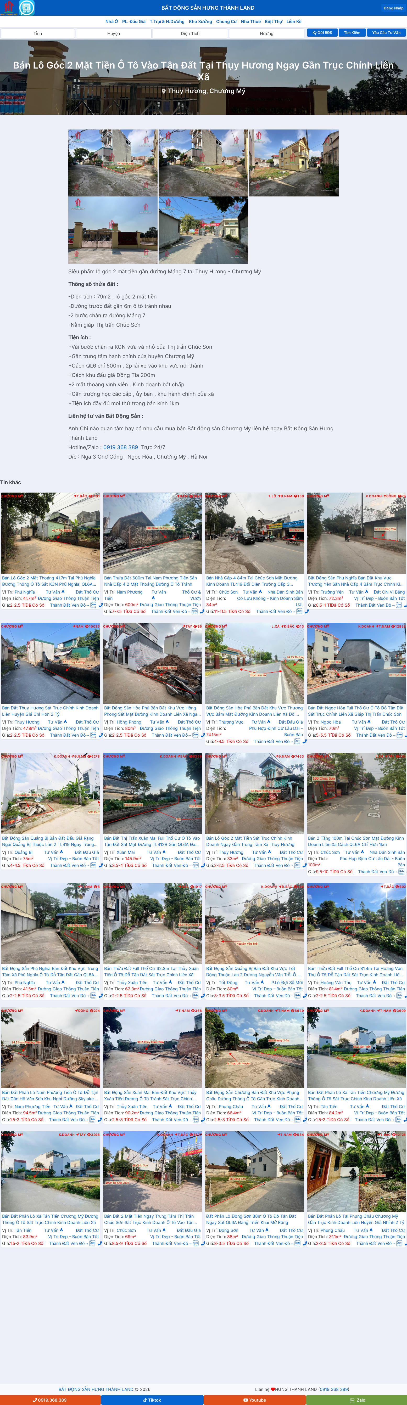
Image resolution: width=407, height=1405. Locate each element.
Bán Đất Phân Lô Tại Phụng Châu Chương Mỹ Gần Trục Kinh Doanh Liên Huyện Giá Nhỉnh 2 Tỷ (356, 1219)
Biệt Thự (273, 21)
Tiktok (152, 1400)
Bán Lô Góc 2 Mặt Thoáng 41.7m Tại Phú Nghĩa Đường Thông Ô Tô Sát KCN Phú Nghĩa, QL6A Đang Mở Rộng (49, 581)
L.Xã (276, 626)
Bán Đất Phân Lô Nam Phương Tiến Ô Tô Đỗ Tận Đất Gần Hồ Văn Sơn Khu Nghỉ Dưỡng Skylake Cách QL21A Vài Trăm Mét (50, 1096)
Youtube (254, 1400)
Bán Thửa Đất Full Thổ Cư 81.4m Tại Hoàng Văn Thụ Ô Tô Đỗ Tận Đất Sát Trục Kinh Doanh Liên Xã (355, 972)
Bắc (182, 756)
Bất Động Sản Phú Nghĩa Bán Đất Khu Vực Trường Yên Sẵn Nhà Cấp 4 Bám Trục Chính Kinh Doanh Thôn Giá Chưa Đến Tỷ (356, 581)
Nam (182, 496)
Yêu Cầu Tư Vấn (386, 32)
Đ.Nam (285, 496)
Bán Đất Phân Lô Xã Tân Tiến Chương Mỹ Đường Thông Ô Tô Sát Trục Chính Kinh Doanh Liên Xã (356, 1095)
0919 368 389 (121, 447)
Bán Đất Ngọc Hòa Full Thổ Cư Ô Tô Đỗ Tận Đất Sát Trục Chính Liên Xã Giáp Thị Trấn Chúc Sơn (356, 711)
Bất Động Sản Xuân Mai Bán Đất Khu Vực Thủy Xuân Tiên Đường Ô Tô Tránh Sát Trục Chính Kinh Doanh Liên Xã (150, 1096)
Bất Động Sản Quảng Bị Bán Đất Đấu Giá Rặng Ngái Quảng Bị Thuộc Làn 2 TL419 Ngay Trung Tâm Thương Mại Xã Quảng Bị (48, 842)
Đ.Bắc (287, 626)
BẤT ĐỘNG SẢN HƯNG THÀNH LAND (96, 1389)
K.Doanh (374, 496)
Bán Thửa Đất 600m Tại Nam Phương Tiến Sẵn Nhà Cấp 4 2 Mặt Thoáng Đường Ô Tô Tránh (150, 581)
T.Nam (383, 626)
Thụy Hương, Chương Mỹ (207, 91)
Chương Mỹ (12, 496)
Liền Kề (294, 21)
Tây (187, 626)
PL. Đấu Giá (134, 21)
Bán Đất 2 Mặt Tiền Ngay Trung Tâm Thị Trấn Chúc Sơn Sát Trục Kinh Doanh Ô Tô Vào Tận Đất (149, 1220)
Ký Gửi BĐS (322, 32)
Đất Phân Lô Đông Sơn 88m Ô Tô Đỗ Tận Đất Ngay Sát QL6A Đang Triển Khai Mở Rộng (251, 1219)
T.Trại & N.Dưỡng (167, 21)
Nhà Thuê (251, 21)
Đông (390, 496)
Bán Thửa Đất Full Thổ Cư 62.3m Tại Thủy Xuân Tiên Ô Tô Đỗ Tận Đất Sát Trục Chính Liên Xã (151, 971)
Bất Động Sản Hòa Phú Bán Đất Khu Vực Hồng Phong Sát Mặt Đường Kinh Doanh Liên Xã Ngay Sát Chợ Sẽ (152, 711)
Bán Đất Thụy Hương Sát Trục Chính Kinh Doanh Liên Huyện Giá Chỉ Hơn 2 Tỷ (50, 711)
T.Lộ (272, 496)
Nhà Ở (111, 21)
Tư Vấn (55, 592)
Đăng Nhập (394, 8)
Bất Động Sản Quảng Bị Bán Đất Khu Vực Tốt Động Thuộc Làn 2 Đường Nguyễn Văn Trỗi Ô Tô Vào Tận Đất (254, 972)
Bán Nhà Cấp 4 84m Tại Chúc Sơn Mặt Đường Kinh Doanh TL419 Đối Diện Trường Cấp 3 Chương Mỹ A (252, 581)
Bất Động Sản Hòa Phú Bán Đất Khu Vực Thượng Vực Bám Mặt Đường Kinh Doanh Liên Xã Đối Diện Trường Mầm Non (254, 711)
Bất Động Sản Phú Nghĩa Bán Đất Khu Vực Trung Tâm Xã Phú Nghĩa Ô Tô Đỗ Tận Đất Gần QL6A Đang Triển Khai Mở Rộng (50, 972)
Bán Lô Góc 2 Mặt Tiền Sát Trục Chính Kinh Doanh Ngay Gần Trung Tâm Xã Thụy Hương (250, 841)
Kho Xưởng (200, 21)
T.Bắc (80, 496)
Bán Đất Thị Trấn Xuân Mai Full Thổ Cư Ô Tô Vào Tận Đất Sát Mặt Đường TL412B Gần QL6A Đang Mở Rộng (152, 842)
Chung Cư (226, 21)
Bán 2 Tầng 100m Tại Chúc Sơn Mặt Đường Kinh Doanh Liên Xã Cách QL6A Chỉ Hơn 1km (356, 841)
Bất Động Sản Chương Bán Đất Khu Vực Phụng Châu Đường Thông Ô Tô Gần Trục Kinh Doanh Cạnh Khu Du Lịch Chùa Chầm (252, 1096)
